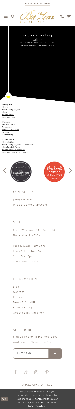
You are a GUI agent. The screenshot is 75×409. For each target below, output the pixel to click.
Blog (16, 287)
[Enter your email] (37, 353)
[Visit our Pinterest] (47, 372)
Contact (19, 292)
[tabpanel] (21, 172)
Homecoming (7, 135)
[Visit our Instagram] (36, 372)
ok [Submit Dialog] (4, 399)
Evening (5, 132)
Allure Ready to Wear (11, 147)
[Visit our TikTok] (26, 372)
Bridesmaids (7, 127)
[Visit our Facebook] (15, 372)
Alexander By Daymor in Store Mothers (18, 145)
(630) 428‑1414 (23, 200)
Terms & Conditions (26, 302)
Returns (18, 297)
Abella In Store (8, 142)
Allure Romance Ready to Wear (15, 152)
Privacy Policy (23, 308)
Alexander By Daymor (11, 110)
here (43, 406)
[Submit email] (55, 353)
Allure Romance (8, 117)
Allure (4, 112)
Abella (5, 107)
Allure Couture (8, 115)
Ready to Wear (8, 124)
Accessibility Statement (29, 313)
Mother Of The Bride (10, 130)
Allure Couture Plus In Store (13, 150)
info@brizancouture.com (30, 205)
